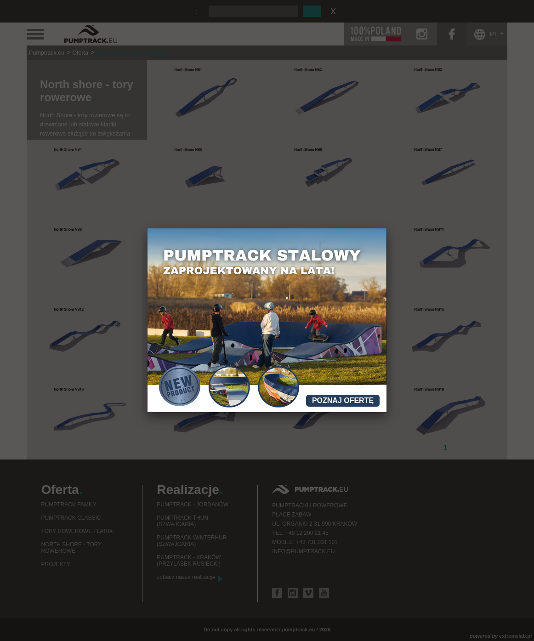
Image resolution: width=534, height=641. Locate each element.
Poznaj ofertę (343, 400)
